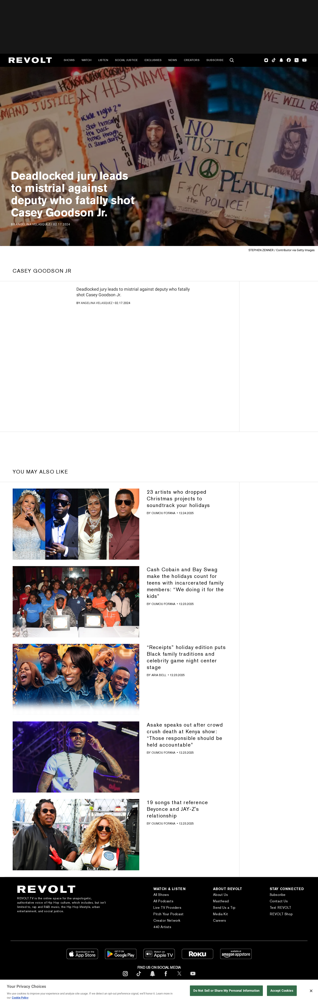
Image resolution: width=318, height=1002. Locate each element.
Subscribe (215, 60)
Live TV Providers (167, 907)
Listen (103, 60)
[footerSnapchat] (152, 977)
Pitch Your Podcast (168, 914)
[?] (43, 302)
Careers (219, 920)
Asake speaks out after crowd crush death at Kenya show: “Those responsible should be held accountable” (185, 734)
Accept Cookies (281, 991)
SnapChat (281, 60)
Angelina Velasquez (96, 303)
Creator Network (166, 920)
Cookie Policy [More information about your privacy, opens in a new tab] (20, 997)
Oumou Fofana (163, 513)
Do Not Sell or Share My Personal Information (226, 991)
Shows (69, 60)
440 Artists (162, 927)
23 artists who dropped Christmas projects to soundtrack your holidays (178, 499)
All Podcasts (163, 901)
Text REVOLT (280, 907)
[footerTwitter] (179, 977)
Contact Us (279, 901)
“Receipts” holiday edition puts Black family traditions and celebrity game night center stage (186, 657)
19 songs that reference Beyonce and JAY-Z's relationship (177, 809)
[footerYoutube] (193, 977)
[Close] (311, 991)
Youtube (304, 60)
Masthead (221, 901)
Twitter (296, 60)
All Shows (161, 894)
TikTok (274, 60)
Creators (192, 60)
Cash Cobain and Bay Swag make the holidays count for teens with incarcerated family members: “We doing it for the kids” (185, 582)
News (172, 60)
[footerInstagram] (125, 977)
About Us (220, 894)
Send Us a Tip (224, 907)
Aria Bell (158, 675)
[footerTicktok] (139, 977)
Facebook (289, 60)
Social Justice (126, 60)
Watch (86, 60)
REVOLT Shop (281, 914)
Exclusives (153, 60)
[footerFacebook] (166, 977)
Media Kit (220, 914)
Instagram (266, 60)
